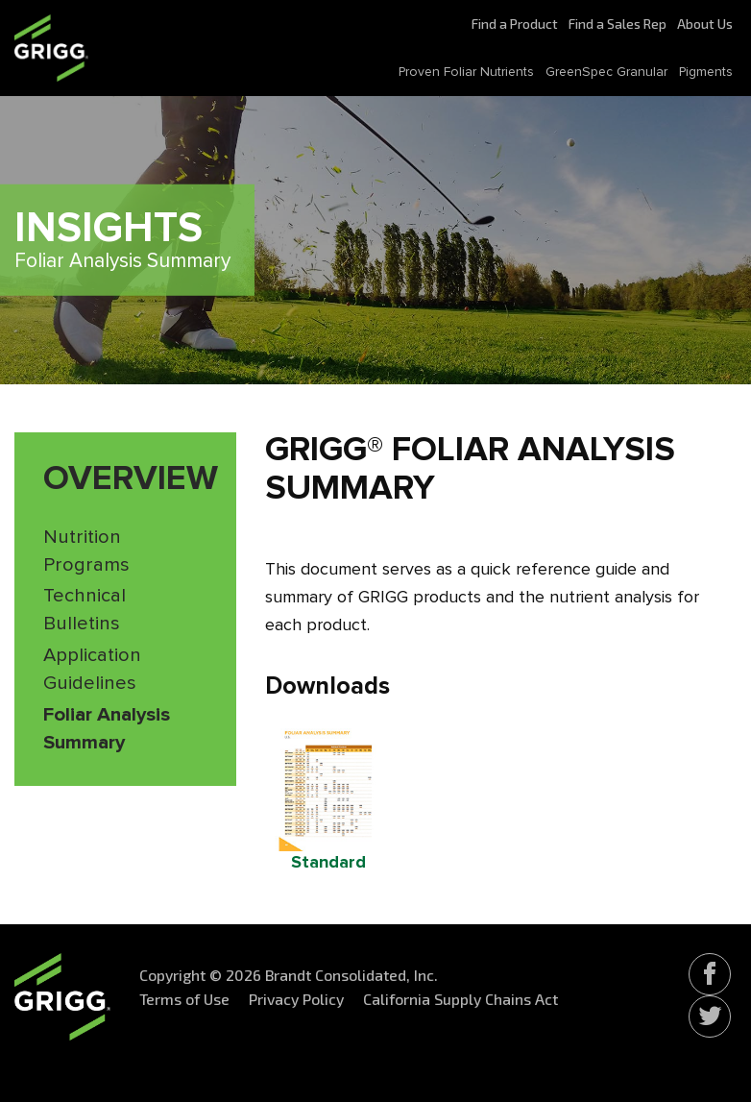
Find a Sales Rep (617, 23)
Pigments (706, 72)
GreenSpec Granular (606, 72)
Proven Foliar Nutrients (466, 72)
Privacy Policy (296, 999)
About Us (705, 23)
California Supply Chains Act (460, 999)
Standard (328, 862)
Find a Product (515, 23)
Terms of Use (184, 999)
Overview (130, 479)
